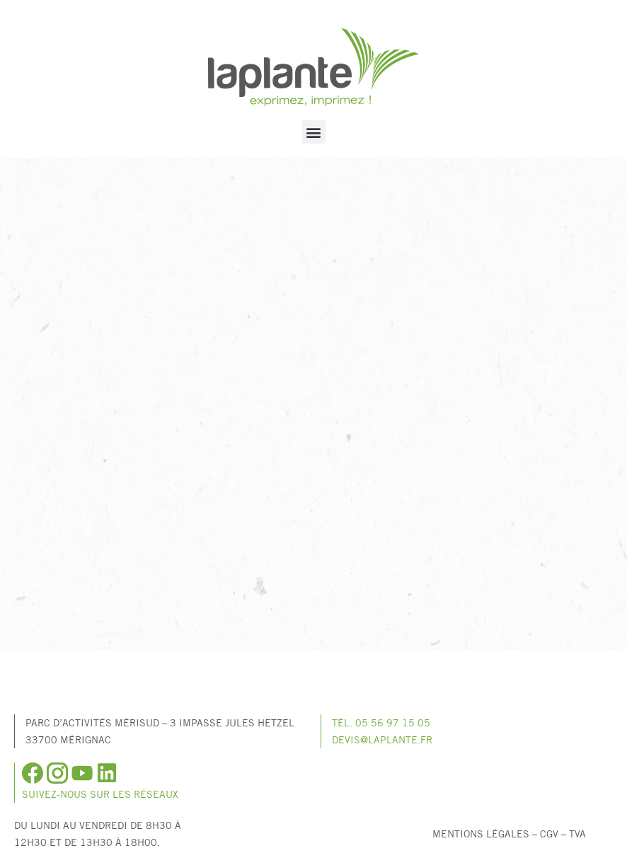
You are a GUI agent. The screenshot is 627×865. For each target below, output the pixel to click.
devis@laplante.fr (382, 739)
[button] (314, 132)
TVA (577, 834)
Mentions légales (480, 834)
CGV (549, 834)
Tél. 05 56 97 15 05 (381, 722)
